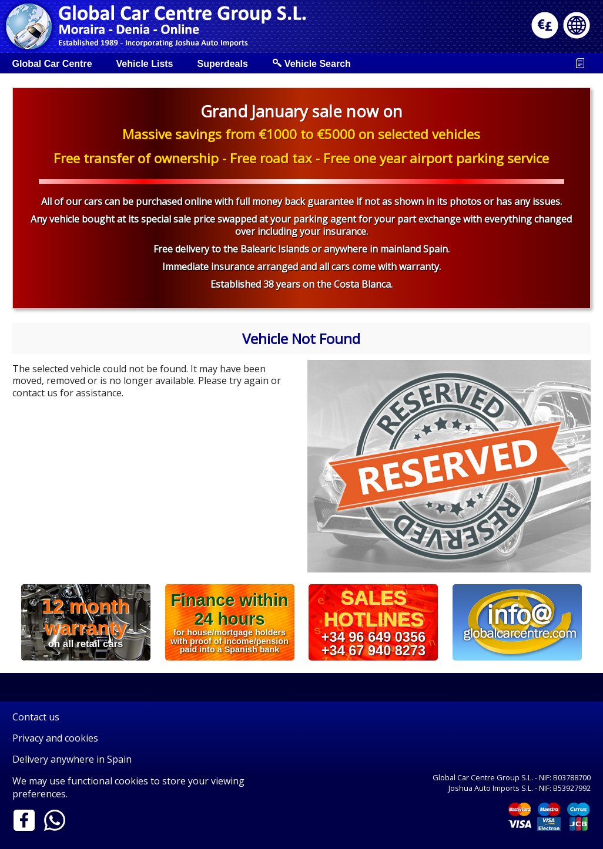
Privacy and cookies (55, 738)
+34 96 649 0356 (373, 636)
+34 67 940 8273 (373, 650)
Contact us (35, 716)
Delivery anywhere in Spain (72, 759)
